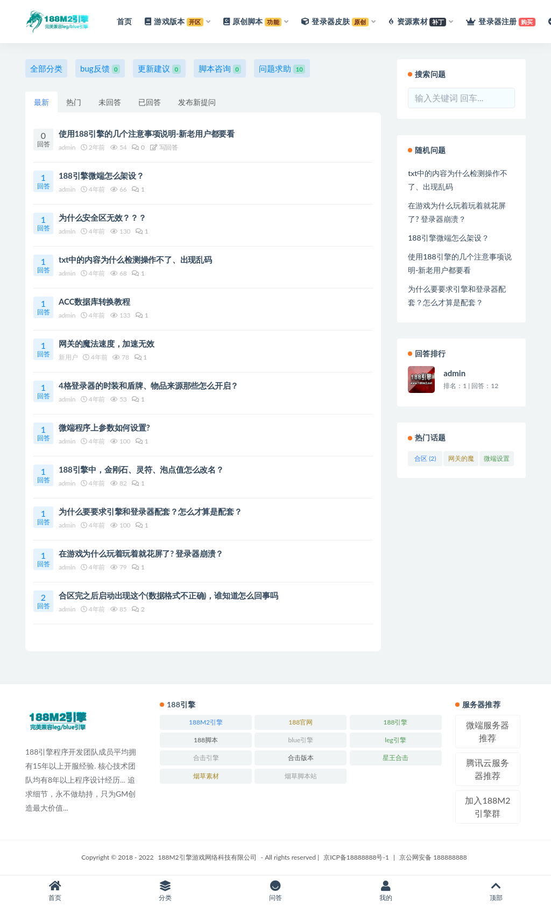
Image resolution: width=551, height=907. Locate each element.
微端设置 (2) (497, 460)
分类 (165, 891)
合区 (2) (425, 458)
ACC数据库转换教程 (94, 301)
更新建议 (159, 69)
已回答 (149, 102)
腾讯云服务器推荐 (487, 769)
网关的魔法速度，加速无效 (106, 343)
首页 (55, 891)
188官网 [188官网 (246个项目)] (300, 722)
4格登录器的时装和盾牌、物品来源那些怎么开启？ (148, 385)
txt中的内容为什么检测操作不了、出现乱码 (135, 259)
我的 (385, 891)
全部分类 (46, 68)
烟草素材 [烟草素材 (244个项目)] (206, 776)
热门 (73, 102)
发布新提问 (197, 102)
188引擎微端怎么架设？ (101, 175)
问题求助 (282, 69)
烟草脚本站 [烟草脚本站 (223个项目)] (301, 776)
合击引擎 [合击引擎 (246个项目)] (206, 758)
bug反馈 (100, 69)
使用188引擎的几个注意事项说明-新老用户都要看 (147, 133)
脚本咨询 (220, 69)
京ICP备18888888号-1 (356, 857)
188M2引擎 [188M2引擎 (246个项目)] (206, 722)
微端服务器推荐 (487, 731)
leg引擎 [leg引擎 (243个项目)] (395, 740)
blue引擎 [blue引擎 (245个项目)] (300, 740)
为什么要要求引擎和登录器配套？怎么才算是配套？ (150, 511)
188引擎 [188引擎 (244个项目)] (396, 722)
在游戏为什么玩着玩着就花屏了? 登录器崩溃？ (141, 553)
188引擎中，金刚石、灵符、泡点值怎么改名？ (141, 469)
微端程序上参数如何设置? (104, 427)
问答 (276, 891)
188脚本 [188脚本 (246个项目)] (206, 740)
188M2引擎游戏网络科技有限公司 (207, 857)
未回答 (109, 102)
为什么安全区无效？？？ (102, 217)
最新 (41, 102)
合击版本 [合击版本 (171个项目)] (301, 758)
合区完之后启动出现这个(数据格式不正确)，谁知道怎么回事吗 (168, 595)
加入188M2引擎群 (487, 806)
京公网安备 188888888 (433, 857)
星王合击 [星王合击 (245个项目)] (395, 758)
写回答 (164, 147)
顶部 (496, 891)
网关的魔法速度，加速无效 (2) (461, 460)
